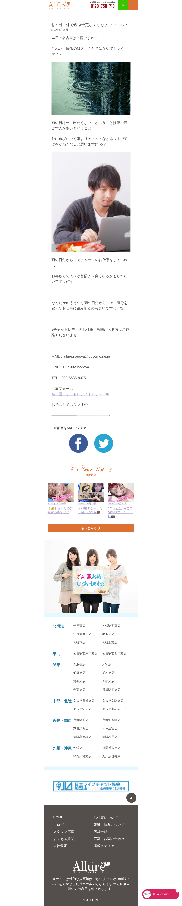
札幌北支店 (109, 642)
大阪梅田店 (109, 737)
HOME (58, 817)
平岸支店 (79, 625)
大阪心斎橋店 (82, 737)
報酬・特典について (109, 825)
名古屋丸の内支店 (114, 709)
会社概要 (60, 846)
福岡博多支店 (111, 747)
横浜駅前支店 (111, 689)
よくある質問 (63, 839)
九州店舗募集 (111, 756)
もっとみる (89, 528)
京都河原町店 (111, 720)
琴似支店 (108, 634)
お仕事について (106, 818)
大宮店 (106, 664)
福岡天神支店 (82, 756)
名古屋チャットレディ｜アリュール (80, 394)
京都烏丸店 (80, 728)
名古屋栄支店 (82, 709)
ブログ (58, 825)
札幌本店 (79, 642)
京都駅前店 (80, 720)
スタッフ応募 (63, 832)
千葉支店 (79, 689)
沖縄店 (77, 747)
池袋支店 (79, 681)
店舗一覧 (100, 832)
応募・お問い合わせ (109, 839)
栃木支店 (108, 672)
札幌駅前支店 (111, 625)
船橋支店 (79, 672)
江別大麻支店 (82, 634)
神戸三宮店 (109, 728)
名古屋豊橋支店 (83, 700)
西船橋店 (79, 664)
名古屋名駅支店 (112, 700)
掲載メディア (104, 846)
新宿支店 (108, 681)
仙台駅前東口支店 (85, 653)
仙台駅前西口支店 (114, 653)
